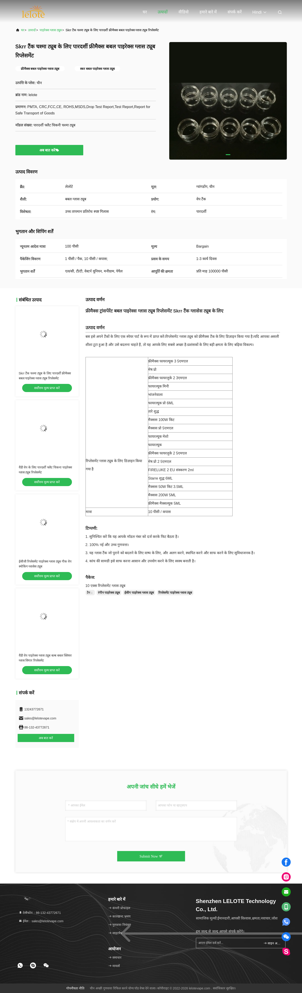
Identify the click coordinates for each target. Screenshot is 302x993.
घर (145, 12)
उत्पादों (163, 12)
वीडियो (183, 12)
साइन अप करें (272, 943)
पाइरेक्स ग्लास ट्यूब (51, 30)
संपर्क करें (235, 12)
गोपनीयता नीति (75, 988)
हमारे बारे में (208, 12)
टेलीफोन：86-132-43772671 (40, 913)
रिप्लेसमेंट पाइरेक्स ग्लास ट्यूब (175, 592)
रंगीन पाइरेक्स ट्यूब (109, 592)
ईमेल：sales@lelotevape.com (41, 921)
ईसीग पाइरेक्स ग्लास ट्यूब (139, 592)
